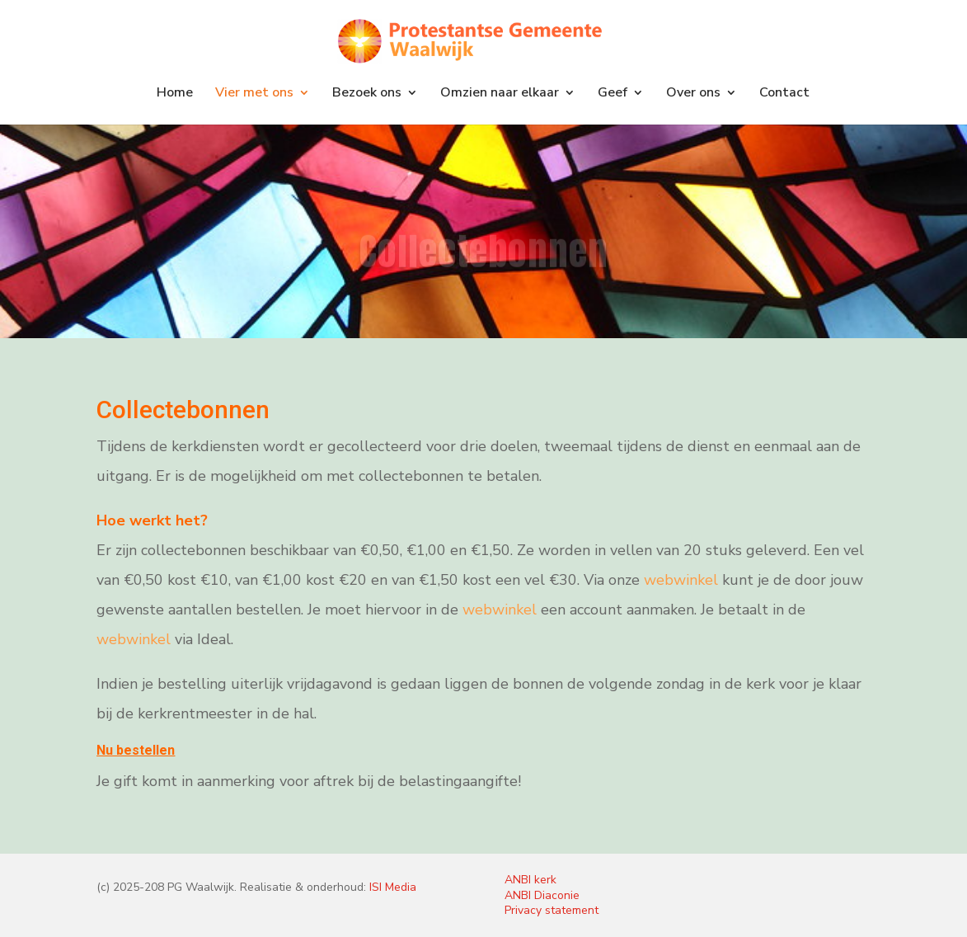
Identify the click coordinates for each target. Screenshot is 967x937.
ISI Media (392, 887)
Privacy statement (552, 910)
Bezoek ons (366, 94)
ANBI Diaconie (542, 895)
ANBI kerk (530, 880)
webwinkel (681, 580)
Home (175, 94)
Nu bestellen (135, 750)
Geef (612, 94)
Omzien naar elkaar (499, 94)
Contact (784, 94)
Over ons (693, 94)
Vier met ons (254, 94)
